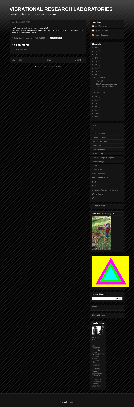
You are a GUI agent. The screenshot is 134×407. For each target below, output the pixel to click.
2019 (97, 61)
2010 (97, 110)
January (100, 92)
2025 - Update (98, 315)
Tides (94, 186)
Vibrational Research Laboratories (105, 190)
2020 (97, 58)
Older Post (79, 60)
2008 (97, 117)
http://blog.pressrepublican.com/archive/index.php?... (106, 86)
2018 (97, 65)
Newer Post (17, 60)
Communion (96, 145)
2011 (97, 107)
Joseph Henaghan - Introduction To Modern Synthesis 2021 (98, 350)
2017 (97, 68)
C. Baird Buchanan (99, 137)
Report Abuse (98, 206)
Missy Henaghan (98, 174)
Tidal (94, 182)
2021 (97, 54)
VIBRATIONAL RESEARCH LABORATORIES (61, 9)
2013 (97, 100)
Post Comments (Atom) (52, 66)
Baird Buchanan (101, 26)
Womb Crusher (98, 194)
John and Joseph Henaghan (103, 158)
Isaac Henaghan (98, 149)
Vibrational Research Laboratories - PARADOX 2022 (97, 373)
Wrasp (94, 198)
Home (48, 60)
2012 (97, 103)
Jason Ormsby (97, 153)
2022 (97, 51)
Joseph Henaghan (102, 35)
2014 (97, 97)
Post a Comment (21, 49)
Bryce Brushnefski (102, 30)
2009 (97, 113)
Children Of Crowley (100, 141)
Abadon (95, 129)
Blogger (71, 402)
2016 (97, 71)
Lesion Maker (97, 170)
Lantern (95, 166)
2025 (97, 48)
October (100, 78)
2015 (97, 75)
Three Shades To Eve (100, 178)
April (99, 81)
